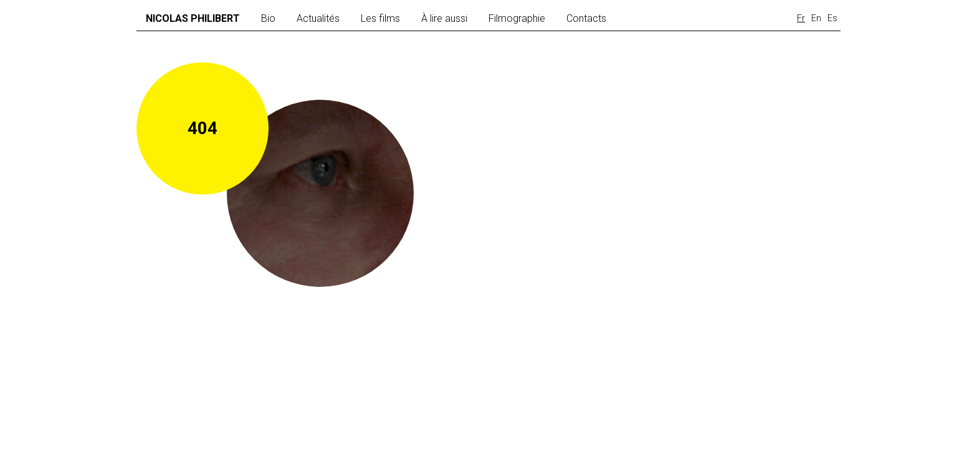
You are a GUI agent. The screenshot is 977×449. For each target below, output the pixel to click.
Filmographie (516, 18)
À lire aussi (444, 18)
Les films (380, 18)
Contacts (586, 18)
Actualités (318, 18)
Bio (268, 18)
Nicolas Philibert (193, 18)
